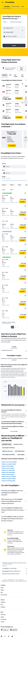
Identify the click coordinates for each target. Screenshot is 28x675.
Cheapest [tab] (4, 75)
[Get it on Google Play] (5, 629)
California (20, 579)
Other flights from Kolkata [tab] (8, 454)
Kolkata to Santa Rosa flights (8, 480)
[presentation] (18, 18)
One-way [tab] (22, 75)
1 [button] (12, 327)
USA (16, 579)
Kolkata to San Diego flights (8, 472)
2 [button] (15, 327)
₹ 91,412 (14, 18)
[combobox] (6, 21)
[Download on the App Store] (14, 629)
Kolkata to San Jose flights (8, 468)
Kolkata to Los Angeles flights (9, 464)
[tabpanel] (14, 382)
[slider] (26, 180)
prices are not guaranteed (7, 564)
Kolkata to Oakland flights (8, 474)
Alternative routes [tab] (6, 444)
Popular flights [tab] (20, 454)
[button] (2, 2)
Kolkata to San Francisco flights (9, 462)
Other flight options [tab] (19, 451)
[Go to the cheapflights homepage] (10, 2)
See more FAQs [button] (14, 431)
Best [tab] (10, 75)
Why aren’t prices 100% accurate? (14, 574)
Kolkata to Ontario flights (8, 466)
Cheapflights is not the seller (14, 568)
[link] (11, 145)
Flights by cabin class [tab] (7, 451)
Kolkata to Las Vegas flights (8, 470)
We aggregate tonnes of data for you (14, 571)
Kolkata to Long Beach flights (9, 478)
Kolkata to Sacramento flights (9, 476)
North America (11, 579)
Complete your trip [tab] (18, 444)
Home (5, 579)
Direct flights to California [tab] (8, 447)
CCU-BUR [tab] (14, 346)
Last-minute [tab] (15, 75)
